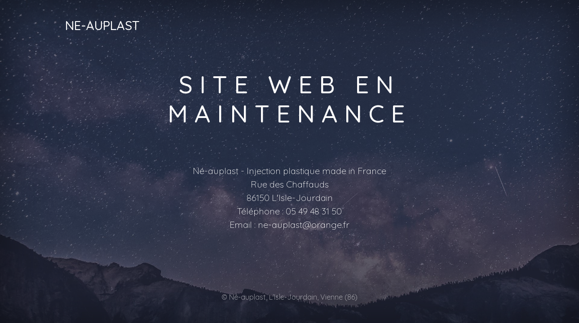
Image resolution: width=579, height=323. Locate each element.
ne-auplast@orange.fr (303, 224)
